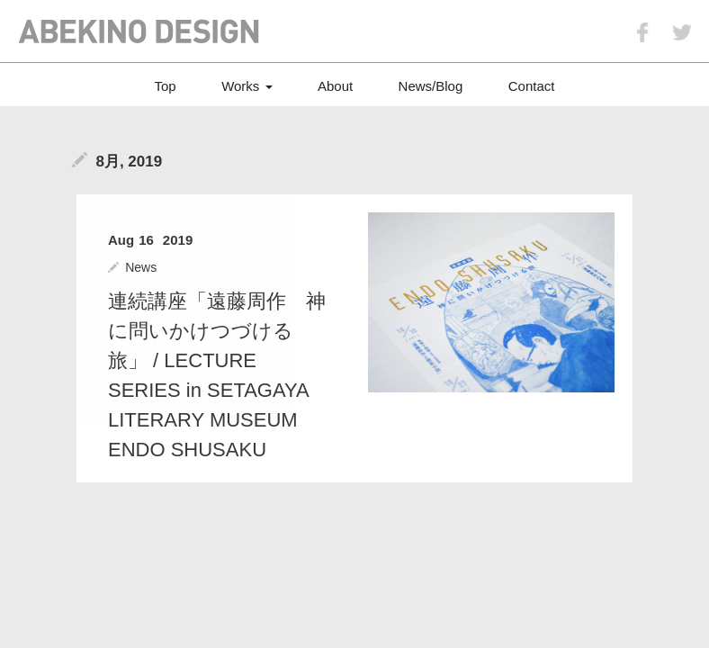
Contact (531, 86)
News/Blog (431, 86)
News (141, 267)
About (335, 86)
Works (246, 86)
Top (165, 86)
